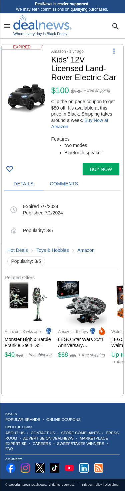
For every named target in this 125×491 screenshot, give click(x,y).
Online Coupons (63, 420)
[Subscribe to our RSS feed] (98, 468)
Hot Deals (17, 250)
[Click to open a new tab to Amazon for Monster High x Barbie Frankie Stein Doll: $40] (28, 338)
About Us (15, 433)
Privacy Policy (92, 484)
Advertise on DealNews (48, 438)
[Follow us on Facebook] (10, 468)
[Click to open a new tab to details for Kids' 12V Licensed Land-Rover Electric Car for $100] (26, 97)
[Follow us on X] (40, 468)
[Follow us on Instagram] (25, 468)
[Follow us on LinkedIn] (84, 468)
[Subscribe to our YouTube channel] (69, 468)
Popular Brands (22, 420)
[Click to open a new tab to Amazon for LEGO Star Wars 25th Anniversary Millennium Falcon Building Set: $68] (82, 338)
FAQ (9, 449)
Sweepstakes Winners (80, 444)
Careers (42, 444)
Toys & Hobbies (52, 250)
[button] (62, 102)
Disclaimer (112, 484)
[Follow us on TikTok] (54, 468)
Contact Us (43, 433)
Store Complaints (80, 433)
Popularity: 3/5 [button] (26, 261)
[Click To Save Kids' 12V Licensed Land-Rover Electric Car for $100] (10, 169)
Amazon (85, 250)
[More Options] (114, 51)
